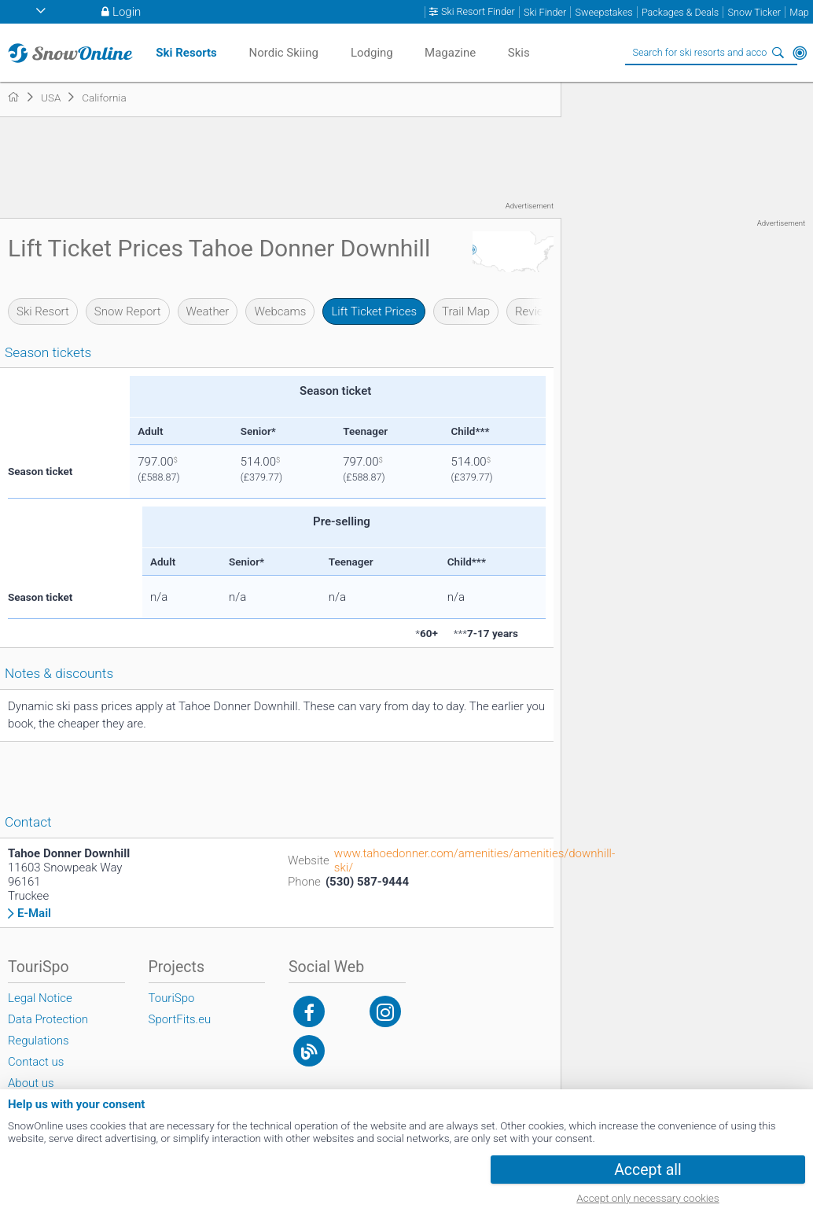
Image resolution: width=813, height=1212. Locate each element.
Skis (519, 53)
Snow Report (127, 311)
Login (126, 12)
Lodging (372, 53)
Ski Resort (43, 311)
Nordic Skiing (283, 53)
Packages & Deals (680, 12)
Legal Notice (40, 998)
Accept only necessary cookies (647, 1198)
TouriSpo (172, 998)
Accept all (648, 1170)
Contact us (36, 1062)
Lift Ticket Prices (374, 311)
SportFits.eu (180, 1019)
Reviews (536, 311)
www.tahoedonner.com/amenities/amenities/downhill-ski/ (474, 860)
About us (31, 1083)
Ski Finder (545, 12)
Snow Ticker (754, 12)
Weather (208, 311)
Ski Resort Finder (478, 11)
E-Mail (34, 913)
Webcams (280, 311)
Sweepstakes (603, 12)
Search (777, 52)
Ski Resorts (186, 53)
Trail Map (466, 311)
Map (799, 12)
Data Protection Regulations (48, 1030)
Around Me (799, 52)
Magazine (450, 53)
